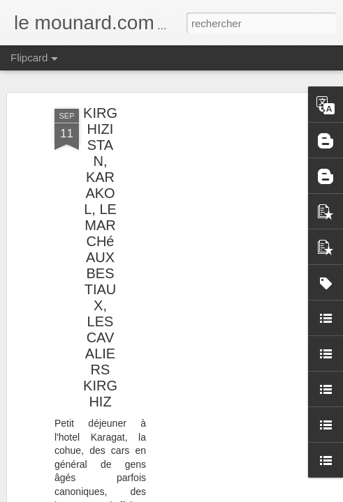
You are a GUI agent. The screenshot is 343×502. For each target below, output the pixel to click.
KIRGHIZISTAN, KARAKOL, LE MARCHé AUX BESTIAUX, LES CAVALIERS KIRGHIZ (100, 257)
